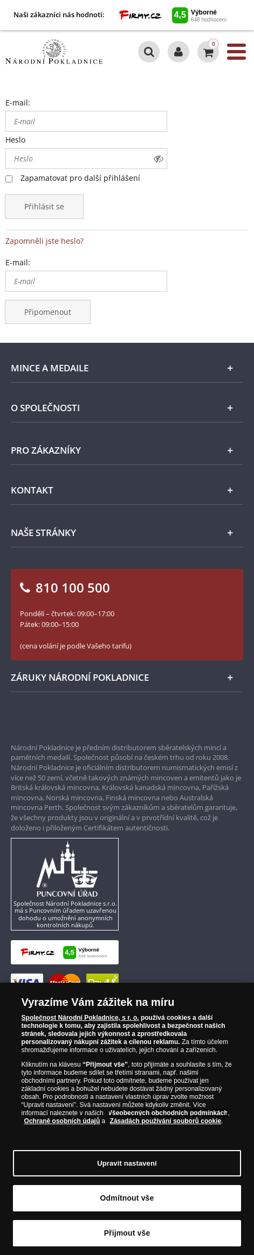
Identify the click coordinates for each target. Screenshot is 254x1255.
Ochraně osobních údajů (62, 1121)
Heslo (15, 140)
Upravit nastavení (127, 1163)
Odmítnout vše (127, 1198)
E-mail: (17, 102)
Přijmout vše (127, 1233)
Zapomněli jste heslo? (44, 241)
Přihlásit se (44, 206)
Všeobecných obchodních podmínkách (168, 1113)
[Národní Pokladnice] (53, 51)
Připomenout (47, 312)
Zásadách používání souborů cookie (166, 1121)
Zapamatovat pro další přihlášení (80, 178)
